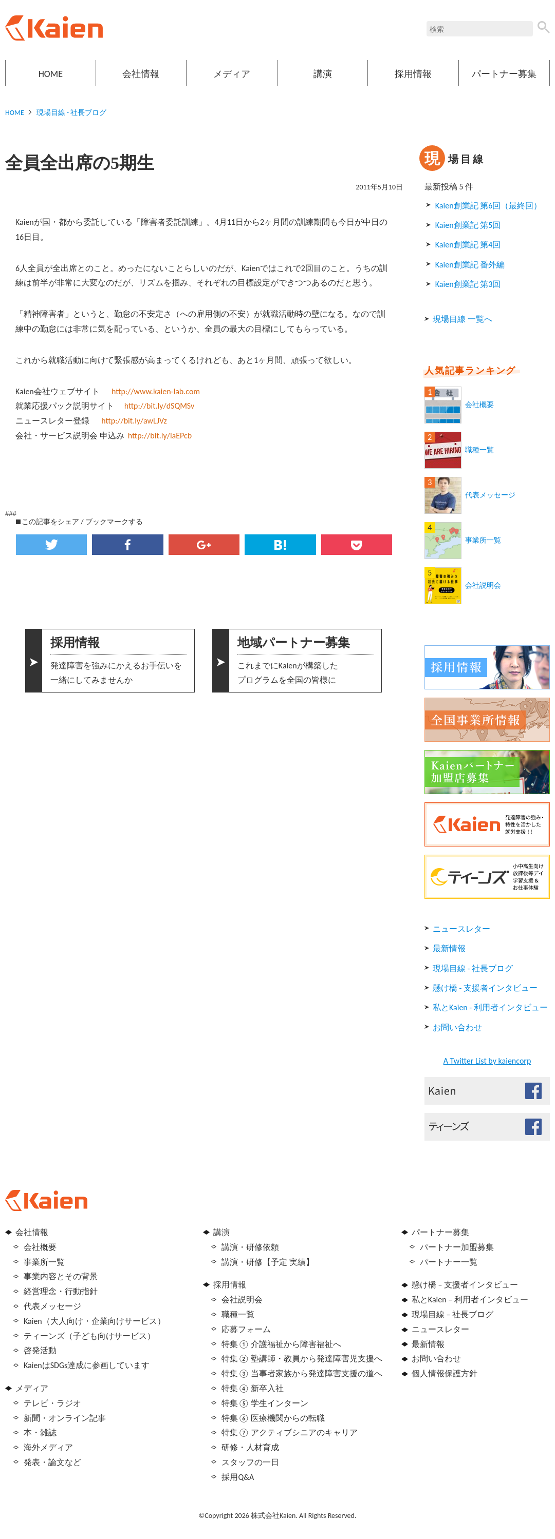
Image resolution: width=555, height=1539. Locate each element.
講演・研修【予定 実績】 (267, 1262)
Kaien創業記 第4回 (468, 244)
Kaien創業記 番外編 (470, 265)
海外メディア (48, 1447)
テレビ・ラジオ (52, 1403)
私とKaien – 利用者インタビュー (470, 1299)
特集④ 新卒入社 (252, 1388)
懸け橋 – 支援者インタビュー (465, 1285)
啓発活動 (40, 1350)
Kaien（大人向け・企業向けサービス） (94, 1321)
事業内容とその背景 (61, 1276)
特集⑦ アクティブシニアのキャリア (289, 1432)
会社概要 (479, 404)
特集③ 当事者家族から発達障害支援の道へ (301, 1373)
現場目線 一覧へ (462, 319)
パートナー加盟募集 (457, 1247)
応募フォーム (246, 1329)
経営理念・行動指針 (61, 1291)
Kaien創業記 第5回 (468, 225)
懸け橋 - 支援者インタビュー (485, 988)
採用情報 (413, 74)
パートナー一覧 (448, 1262)
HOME (51, 74)
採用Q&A (237, 1477)
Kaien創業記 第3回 (468, 284)
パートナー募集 (504, 74)
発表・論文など (52, 1462)
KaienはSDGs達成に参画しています (87, 1365)
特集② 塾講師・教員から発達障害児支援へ (301, 1358)
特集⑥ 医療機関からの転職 (273, 1418)
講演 (322, 74)
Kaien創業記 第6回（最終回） (488, 205)
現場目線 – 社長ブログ (452, 1314)
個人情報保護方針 (444, 1373)
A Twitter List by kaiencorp (487, 1061)
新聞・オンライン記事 (65, 1418)
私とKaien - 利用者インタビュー (490, 1007)
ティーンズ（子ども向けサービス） (89, 1336)
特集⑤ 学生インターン (264, 1403)
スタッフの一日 (250, 1462)
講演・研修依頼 (250, 1247)
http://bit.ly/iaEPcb (160, 435)
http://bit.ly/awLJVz (134, 421)
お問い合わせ (457, 1027)
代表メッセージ (490, 495)
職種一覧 (479, 450)
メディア (231, 74)
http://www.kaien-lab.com (156, 391)
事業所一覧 (483, 540)
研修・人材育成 (250, 1447)
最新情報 (449, 948)
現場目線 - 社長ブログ (71, 112)
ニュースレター (461, 929)
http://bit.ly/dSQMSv (159, 406)
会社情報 (140, 74)
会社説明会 (483, 585)
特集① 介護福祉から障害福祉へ (281, 1344)
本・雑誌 (40, 1432)
